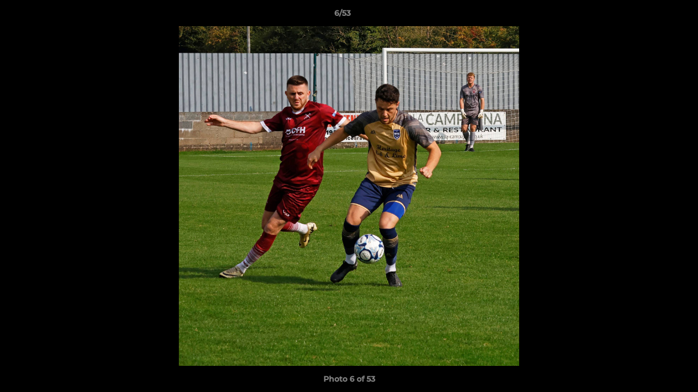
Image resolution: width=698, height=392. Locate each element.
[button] (652, 16)
